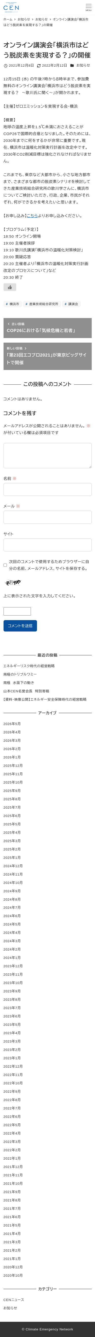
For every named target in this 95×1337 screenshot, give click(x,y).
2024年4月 (12, 933)
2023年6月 (12, 1016)
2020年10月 (13, 1275)
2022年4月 (12, 1133)
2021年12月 (13, 1167)
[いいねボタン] (10, 287)
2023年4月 (12, 1033)
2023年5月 (12, 1025)
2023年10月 (13, 983)
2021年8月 (12, 1200)
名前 (10, 478)
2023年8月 (12, 999)
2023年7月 (12, 1008)
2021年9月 (12, 1192)
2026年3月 (12, 740)
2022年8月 (12, 1100)
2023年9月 (12, 991)
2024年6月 (12, 916)
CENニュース (14, 1300)
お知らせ (83, 65)
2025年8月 (12, 799)
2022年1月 (12, 1158)
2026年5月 (12, 724)
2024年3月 (12, 941)
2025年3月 (12, 841)
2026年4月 (12, 732)
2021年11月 (13, 1175)
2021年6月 (12, 1217)
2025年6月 (12, 816)
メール (12, 506)
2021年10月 (13, 1183)
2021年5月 (12, 1225)
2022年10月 (13, 1083)
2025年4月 (12, 832)
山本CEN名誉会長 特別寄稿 (26, 691)
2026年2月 (12, 749)
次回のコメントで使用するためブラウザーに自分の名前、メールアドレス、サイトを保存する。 (49, 565)
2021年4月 (12, 1234)
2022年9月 (12, 1091)
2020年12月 (13, 1267)
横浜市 (14, 304)
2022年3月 (12, 1142)
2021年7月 (12, 1209)
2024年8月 (12, 899)
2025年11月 (13, 774)
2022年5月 (12, 1125)
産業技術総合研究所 (43, 304)
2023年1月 (12, 1058)
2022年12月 (13, 1066)
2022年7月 (12, 1108)
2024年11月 (13, 874)
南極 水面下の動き (19, 683)
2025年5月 (12, 824)
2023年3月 (12, 1041)
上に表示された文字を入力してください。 (40, 596)
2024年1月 (12, 958)
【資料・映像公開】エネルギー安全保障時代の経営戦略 (45, 699)
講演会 (72, 304)
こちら (32, 216)
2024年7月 (12, 907)
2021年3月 (12, 1242)
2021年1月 (12, 1259)
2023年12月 (13, 966)
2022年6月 (12, 1117)
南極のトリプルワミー (20, 674)
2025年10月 (13, 782)
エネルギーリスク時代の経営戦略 (29, 666)
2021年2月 (12, 1250)
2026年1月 (12, 757)
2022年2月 (12, 1150)
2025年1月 (12, 858)
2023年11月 (13, 974)
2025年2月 (12, 849)
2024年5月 (12, 924)
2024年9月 (12, 891)
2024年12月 (13, 866)
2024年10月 (13, 883)
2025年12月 (13, 766)
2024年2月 (12, 949)
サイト (9, 534)
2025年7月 (12, 807)
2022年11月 (13, 1075)
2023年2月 (12, 1050)
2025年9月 (12, 791)
